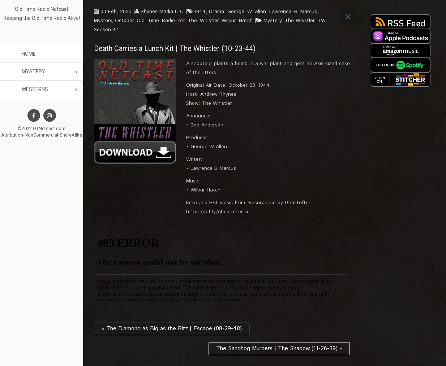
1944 (200, 11)
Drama (216, 11)
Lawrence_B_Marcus (293, 11)
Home (29, 54)
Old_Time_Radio (156, 20)
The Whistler (299, 20)
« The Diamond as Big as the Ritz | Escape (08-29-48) (172, 328)
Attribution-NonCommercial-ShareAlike (41, 135)
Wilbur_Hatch (237, 20)
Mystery (33, 71)
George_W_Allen (246, 11)
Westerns (35, 89)
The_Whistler (203, 20)
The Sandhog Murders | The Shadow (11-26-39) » (279, 348)
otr (181, 20)
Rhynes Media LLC (162, 11)
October (124, 20)
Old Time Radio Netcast (41, 9)
